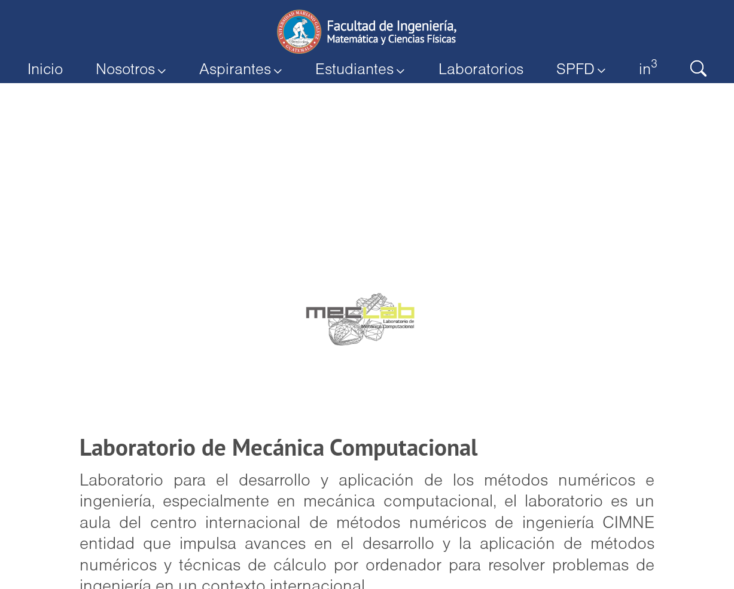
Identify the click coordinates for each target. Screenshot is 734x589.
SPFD (577, 70)
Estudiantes (360, 70)
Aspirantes (243, 70)
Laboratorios (479, 70)
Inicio (50, 70)
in (643, 68)
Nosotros (135, 70)
